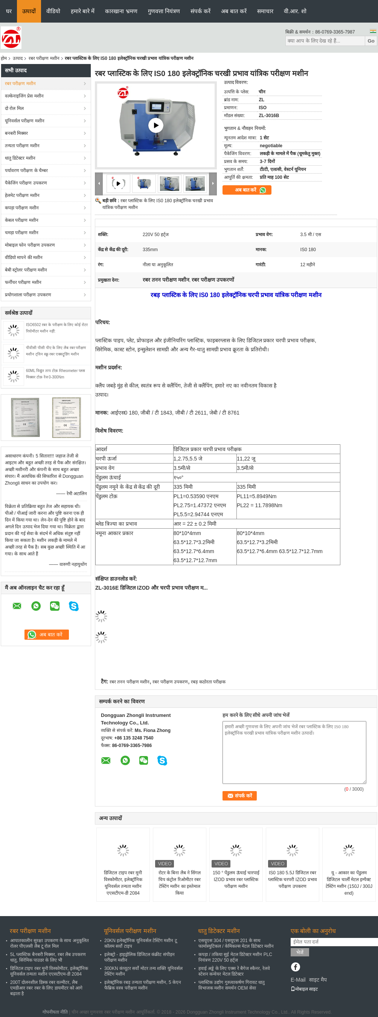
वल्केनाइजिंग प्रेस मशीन (24, 96)
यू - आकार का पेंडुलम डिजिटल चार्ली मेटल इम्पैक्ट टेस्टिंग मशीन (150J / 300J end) (349, 883)
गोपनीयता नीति (55, 1012)
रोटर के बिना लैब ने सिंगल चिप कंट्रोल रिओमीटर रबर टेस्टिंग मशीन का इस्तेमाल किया (180, 883)
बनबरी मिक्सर (16, 133)
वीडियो (53, 11)
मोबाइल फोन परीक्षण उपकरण (30, 245)
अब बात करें (234, 11)
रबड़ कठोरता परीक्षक (208, 682)
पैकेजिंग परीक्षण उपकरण (26, 183)
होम (4, 58)
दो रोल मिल (14, 108)
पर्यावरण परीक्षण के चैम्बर (26, 170)
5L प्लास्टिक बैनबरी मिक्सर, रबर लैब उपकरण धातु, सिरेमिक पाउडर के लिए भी (48, 957)
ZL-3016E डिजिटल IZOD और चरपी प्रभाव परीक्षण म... (151, 588)
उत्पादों (29, 11)
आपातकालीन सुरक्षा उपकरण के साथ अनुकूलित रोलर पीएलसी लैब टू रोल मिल (49, 943)
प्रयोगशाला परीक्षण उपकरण (28, 294)
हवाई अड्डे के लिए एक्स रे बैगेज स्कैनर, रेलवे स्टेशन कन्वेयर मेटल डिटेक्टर (234, 971)
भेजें (299, 952)
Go (371, 41)
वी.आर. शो (295, 11)
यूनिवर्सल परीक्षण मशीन (24, 121)
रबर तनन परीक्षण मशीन (129, 682)
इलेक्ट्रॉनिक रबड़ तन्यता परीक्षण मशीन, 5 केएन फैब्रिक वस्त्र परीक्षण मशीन (142, 985)
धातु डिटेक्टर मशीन (20, 158)
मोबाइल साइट (304, 989)
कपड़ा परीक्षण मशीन (22, 207)
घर (9, 11)
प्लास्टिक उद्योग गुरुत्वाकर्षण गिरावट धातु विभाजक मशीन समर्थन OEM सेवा (231, 985)
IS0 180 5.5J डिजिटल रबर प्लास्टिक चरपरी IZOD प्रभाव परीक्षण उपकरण (292, 879)
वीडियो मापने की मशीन (24, 257)
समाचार (265, 11)
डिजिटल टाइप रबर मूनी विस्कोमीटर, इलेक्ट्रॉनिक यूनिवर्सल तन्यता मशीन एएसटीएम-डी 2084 (123, 883)
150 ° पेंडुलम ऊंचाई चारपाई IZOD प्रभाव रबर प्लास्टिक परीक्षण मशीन (236, 879)
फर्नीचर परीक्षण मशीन (23, 282)
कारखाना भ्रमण (121, 11)
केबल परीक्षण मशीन (21, 220)
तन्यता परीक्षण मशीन (22, 145)
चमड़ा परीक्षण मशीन (21, 232)
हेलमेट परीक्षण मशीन (22, 195)
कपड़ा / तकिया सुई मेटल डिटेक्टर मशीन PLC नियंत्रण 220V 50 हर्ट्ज (235, 957)
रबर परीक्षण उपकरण (170, 682)
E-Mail (298, 980)
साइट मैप (318, 980)
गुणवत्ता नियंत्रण (164, 11)
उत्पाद (18, 58)
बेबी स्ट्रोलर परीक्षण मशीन (26, 270)
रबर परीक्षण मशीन (44, 58)
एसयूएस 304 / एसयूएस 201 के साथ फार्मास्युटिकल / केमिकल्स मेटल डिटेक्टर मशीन (236, 943)
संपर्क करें (200, 11)
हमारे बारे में (82, 11)
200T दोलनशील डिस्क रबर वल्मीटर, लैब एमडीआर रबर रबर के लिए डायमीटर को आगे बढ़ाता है (46, 988)
